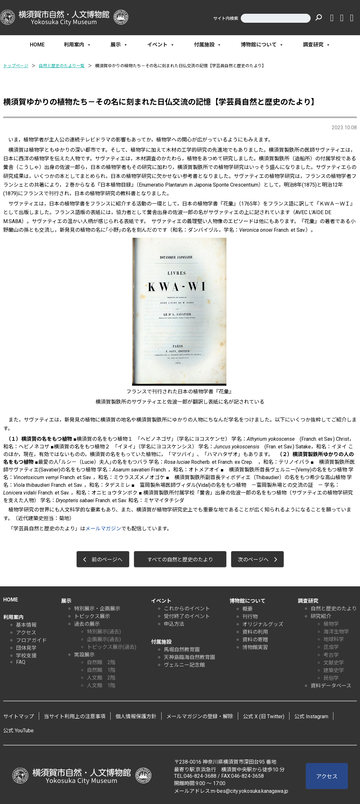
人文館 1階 (101, 685)
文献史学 (333, 663)
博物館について (262, 44)
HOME (37, 45)
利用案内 (77, 44)
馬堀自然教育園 (182, 650)
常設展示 (84, 655)
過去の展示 (87, 624)
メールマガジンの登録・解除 (199, 716)
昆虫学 (331, 647)
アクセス (26, 633)
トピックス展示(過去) (111, 647)
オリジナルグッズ (262, 624)
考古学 (331, 655)
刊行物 (250, 617)
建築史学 (333, 670)
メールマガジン (103, 529)
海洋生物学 (336, 632)
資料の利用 (255, 632)
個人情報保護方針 (135, 716)
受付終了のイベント (187, 616)
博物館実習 (255, 647)
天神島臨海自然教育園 (189, 657)
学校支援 (26, 656)
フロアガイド (31, 640)
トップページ (15, 65)
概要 (247, 609)
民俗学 (331, 678)
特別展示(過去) (104, 632)
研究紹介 (321, 616)
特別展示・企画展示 (97, 609)
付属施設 (208, 44)
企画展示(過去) (104, 639)
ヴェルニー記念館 (184, 665)
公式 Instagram (311, 716)
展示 (119, 44)
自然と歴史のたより (334, 609)
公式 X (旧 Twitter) (263, 716)
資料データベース (331, 686)
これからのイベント (187, 609)
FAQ (20, 662)
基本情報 (26, 625)
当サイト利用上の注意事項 (74, 716)
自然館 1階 (101, 670)
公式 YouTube (18, 731)
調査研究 (317, 44)
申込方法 (174, 624)
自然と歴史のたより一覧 (62, 65)
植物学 (331, 624)
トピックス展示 (92, 616)
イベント (161, 44)
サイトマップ (18, 716)
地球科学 (333, 639)
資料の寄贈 (255, 640)
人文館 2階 (101, 678)
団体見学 (26, 648)
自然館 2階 (101, 662)
